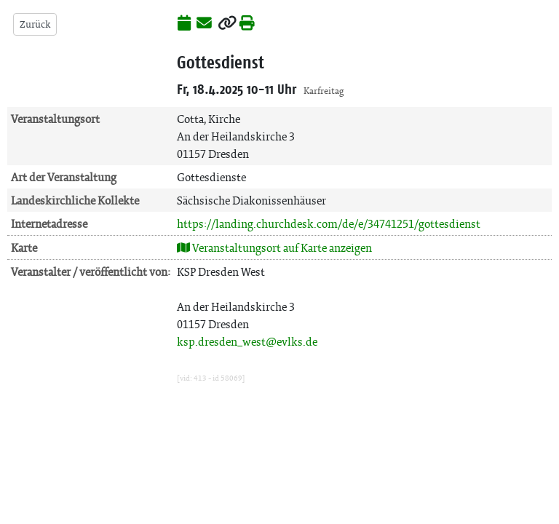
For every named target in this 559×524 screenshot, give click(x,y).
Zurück (35, 24)
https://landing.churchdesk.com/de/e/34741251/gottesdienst (328, 223)
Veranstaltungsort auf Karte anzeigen (274, 247)
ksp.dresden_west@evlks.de (247, 341)
